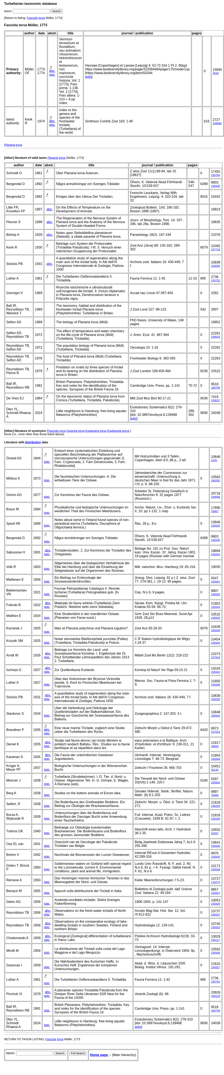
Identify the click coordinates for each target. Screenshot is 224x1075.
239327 (215, 967)
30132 (214, 769)
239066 (215, 496)
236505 (215, 594)
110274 (215, 882)
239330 (215, 186)
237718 (215, 249)
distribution (33, 442)
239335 (215, 525)
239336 (215, 684)
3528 (216, 73)
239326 (215, 617)
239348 (215, 759)
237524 (215, 657)
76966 (214, 795)
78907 (214, 511)
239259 (215, 265)
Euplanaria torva (96, 430)
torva (41, 18)
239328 (215, 818)
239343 (215, 607)
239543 (215, 336)
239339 (215, 903)
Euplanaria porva (118, 430)
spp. (52, 74)
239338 (215, 869)
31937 (214, 833)
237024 (215, 731)
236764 (215, 175)
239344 (215, 642)
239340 (215, 846)
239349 (215, 630)
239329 (215, 806)
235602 (215, 782)
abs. (52, 71)
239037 (215, 400)
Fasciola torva (57, 430)
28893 (214, 746)
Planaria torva (13, 145)
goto (88, 76)
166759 (215, 387)
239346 (215, 952)
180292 (215, 480)
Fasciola (32, 18)
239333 (215, 927)
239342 (215, 672)
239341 (215, 581)
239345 (215, 856)
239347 (215, 893)
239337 (215, 914)
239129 (215, 996)
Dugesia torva (75, 430)
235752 (215, 280)
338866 (217, 123)
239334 (215, 554)
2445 (214, 460)
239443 (215, 715)
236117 (215, 940)
